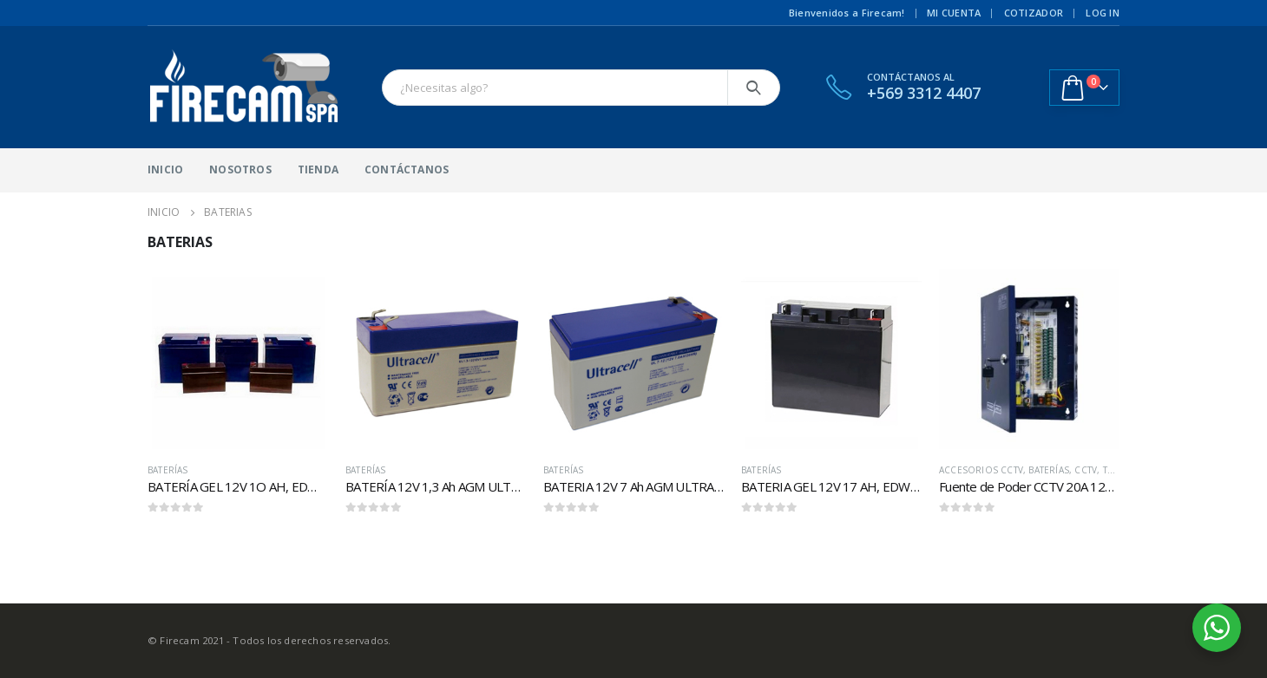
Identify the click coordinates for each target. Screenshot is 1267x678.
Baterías (168, 470)
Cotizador (1033, 12)
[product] (238, 359)
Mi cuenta (954, 12)
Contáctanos (406, 169)
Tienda (318, 169)
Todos (1119, 470)
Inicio (165, 169)
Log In (1102, 12)
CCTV (1085, 470)
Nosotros (240, 169)
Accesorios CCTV (981, 470)
